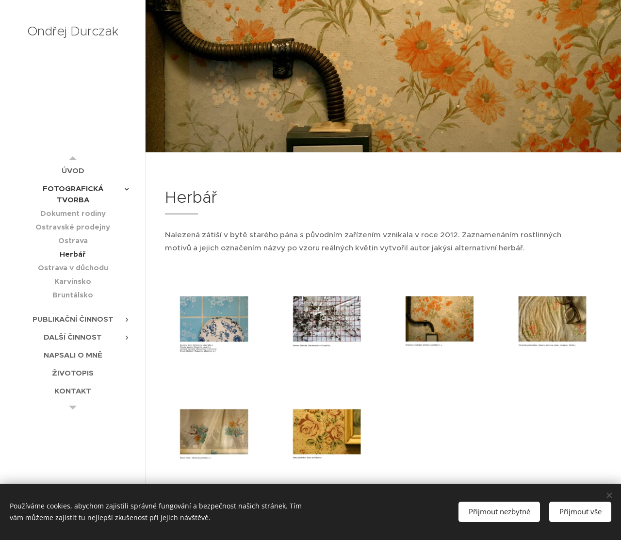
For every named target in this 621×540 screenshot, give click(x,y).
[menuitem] (73, 170)
